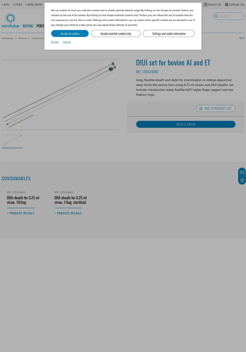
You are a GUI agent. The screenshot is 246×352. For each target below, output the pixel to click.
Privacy (55, 42)
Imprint (67, 42)
